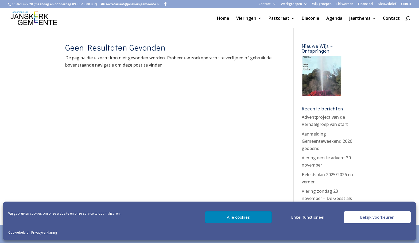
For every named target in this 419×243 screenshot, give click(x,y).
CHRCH (406, 4)
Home (223, 18)
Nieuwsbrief (387, 4)
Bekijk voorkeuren (377, 217)
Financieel (365, 4)
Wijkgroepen (322, 4)
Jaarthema (360, 18)
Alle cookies (238, 217)
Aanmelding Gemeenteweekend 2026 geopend (327, 141)
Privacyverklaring (44, 232)
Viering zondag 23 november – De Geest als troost (327, 198)
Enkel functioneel (307, 217)
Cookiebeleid (18, 232)
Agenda (334, 18)
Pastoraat (279, 18)
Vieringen (246, 18)
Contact (265, 4)
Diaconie (310, 18)
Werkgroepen (291, 4)
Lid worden (344, 4)
